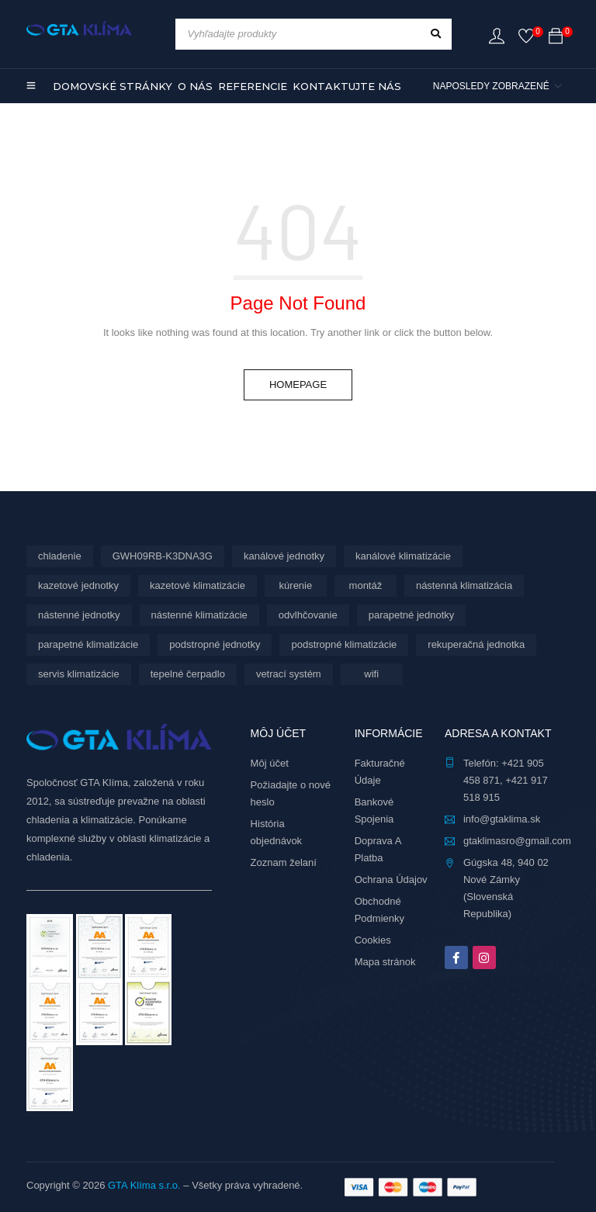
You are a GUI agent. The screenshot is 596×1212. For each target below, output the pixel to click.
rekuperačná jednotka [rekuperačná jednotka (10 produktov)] (476, 644)
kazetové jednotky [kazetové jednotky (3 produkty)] (78, 585)
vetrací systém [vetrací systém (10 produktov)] (288, 674)
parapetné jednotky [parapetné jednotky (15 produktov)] (412, 615)
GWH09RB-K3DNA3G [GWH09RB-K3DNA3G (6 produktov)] (163, 556)
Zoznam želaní (284, 862)
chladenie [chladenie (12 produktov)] (59, 556)
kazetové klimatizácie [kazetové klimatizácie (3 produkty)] (197, 585)
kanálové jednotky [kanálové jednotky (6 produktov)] (284, 556)
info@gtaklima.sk (501, 819)
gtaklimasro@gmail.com (517, 841)
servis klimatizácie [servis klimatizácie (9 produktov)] (79, 674)
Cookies (373, 940)
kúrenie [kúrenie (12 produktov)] (296, 585)
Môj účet (270, 763)
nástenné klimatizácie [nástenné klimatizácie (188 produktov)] (199, 615)
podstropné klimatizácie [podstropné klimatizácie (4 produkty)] (344, 644)
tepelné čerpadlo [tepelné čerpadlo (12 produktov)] (188, 674)
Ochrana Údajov (391, 879)
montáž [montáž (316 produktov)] (366, 585)
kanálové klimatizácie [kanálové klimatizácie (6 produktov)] (403, 556)
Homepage (298, 384)
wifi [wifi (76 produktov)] (371, 674)
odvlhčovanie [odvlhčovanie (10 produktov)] (308, 615)
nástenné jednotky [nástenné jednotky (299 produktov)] (79, 615)
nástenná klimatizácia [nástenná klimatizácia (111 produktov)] (464, 585)
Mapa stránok (385, 962)
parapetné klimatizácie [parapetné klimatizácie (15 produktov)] (88, 644)
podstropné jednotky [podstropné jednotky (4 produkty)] (214, 644)
